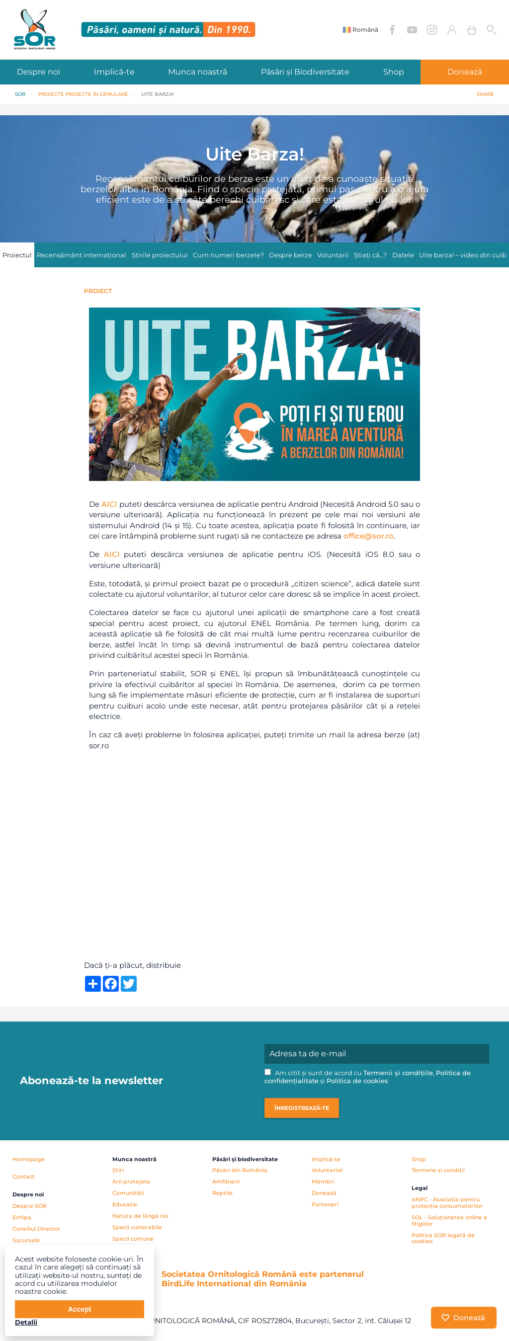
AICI (109, 504)
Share (485, 94)
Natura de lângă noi (140, 1215)
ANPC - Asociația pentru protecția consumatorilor (447, 1202)
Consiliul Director (36, 1228)
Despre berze (290, 255)
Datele (403, 255)
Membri (323, 1181)
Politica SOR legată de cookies (443, 1238)
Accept (79, 1309)
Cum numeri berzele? (228, 255)
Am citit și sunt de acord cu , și (367, 1077)
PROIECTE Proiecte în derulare (83, 94)
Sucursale (26, 1240)
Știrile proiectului (160, 255)
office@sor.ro (368, 536)
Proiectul (17, 255)
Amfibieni (226, 1181)
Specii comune (133, 1238)
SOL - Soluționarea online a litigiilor (449, 1220)
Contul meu (452, 30)
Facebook (392, 30)
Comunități (128, 1192)
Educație (124, 1204)
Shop (393, 72)
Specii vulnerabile (137, 1227)
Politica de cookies (357, 1081)
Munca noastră (197, 72)
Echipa (21, 1217)
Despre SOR (29, 1205)
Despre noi (38, 72)
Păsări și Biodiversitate (305, 72)
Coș (472, 30)
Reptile (222, 1192)
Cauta (492, 30)
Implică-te (114, 72)
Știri (118, 1170)
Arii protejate (131, 1181)
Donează (324, 1192)
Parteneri (325, 1204)
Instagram (432, 30)
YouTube (412, 30)
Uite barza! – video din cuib (463, 255)
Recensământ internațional (81, 255)
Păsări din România (239, 1170)
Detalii (26, 1322)
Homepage (28, 1159)
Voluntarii (333, 255)
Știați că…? (370, 255)
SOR (20, 94)
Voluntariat (327, 1170)
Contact (23, 1176)
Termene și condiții (438, 1170)
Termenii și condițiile (398, 1073)
